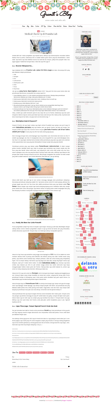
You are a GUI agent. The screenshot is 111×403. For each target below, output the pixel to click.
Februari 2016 (82, 152)
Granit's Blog (55, 14)
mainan (86, 219)
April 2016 (81, 148)
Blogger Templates (67, 400)
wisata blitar (88, 244)
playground (86, 225)
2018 (78, 115)
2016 (78, 119)
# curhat (42, 31)
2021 (78, 110)
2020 (78, 111)
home (86, 215)
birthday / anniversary (87, 203)
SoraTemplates (49, 400)
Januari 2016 (81, 154)
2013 (78, 159)
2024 (78, 108)
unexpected (87, 241)
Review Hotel (72, 26)
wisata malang (79, 251)
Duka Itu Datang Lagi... (88, 190)
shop (89, 231)
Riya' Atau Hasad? (82, 131)
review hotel (79, 231)
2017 (78, 117)
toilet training (79, 238)
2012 (78, 161)
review (88, 228)
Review (65, 26)
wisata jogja (79, 248)
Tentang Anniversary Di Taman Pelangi (87, 133)
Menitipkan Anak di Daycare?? (26, 121)
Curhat (37, 26)
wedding (78, 244)
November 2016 (82, 122)
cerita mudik (79, 209)
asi (76, 203)
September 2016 (82, 139)
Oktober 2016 (82, 124)
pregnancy (78, 228)
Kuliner (50, 26)
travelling (89, 238)
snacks (77, 235)
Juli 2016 (80, 142)
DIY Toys (43, 26)
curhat (88, 209)
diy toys (78, 215)
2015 (78, 155)
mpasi (88, 222)
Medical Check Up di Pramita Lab (86, 128)
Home (23, 26)
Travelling (79, 26)
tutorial (78, 241)
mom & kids (79, 222)
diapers (86, 212)
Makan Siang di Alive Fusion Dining (86, 126)
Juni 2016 (80, 144)
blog (77, 206)
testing (86, 235)
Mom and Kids (57, 26)
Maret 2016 (81, 150)
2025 (78, 106)
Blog (28, 26)
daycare (78, 212)
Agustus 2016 (82, 141)
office (77, 225)
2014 (78, 157)
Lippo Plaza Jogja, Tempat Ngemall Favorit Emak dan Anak (36, 306)
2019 (78, 113)
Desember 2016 (82, 120)
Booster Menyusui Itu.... (24, 66)
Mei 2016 (80, 146)
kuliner (77, 219)
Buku (32, 26)
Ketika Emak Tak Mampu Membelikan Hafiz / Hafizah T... (87, 136)
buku (84, 206)
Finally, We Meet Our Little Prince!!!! (28, 222)
